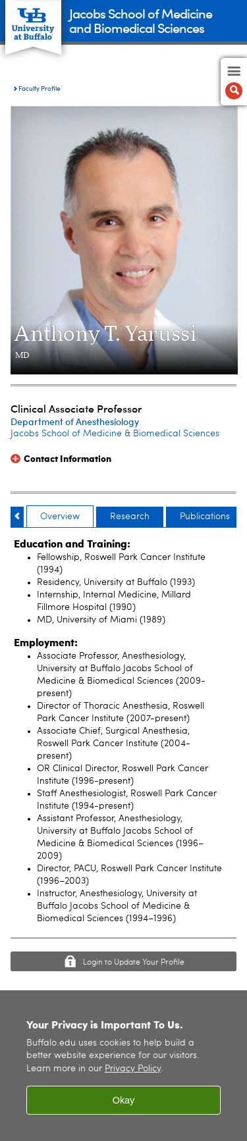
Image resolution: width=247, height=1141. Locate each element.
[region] (123, 1065)
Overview (60, 516)
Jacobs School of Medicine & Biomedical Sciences (115, 433)
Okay (124, 1100)
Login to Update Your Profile (133, 963)
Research (130, 516)
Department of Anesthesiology (75, 421)
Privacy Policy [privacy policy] (133, 1069)
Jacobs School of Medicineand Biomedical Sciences (140, 20)
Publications (205, 516)
